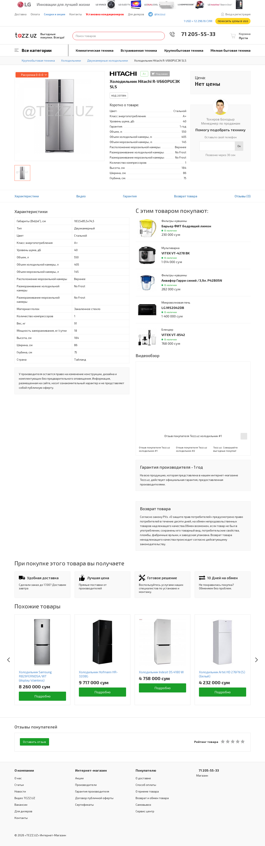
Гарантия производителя (92, 790)
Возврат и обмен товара (152, 797)
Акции (79, 777)
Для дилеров (136, 14)
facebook (176, 14)
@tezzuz (159, 14)
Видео (81, 196)
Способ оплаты (146, 784)
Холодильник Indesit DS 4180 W (161, 672)
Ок (239, 146)
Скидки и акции (54, 14)
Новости (20, 790)
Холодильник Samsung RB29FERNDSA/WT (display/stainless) (35, 676)
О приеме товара (147, 790)
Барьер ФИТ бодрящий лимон (186, 226)
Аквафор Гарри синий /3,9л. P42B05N (191, 280)
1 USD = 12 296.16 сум (198, 21)
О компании (24, 770)
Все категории (37, 50)
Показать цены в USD (233, 21)
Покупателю (146, 770)
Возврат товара (185, 196)
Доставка (20, 14)
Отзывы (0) (243, 196)
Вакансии (20, 804)
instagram (188, 14)
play (182, 14)
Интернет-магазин (91, 770)
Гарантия (130, 196)
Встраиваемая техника (139, 50)
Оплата (35, 14)
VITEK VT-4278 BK (175, 253)
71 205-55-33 (195, 34)
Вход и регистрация (238, 14)
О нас (18, 777)
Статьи (19, 784)
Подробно (42, 696)
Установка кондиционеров (105, 14)
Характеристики (26, 196)
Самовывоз (143, 804)
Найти (161, 36)
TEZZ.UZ (25, 35)
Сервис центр (145, 810)
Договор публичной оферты (94, 797)
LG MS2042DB (172, 308)
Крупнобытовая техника (183, 50)
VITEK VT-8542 (173, 335)
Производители (86, 784)
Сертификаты (84, 804)
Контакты (75, 14)
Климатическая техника (94, 50)
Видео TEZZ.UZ (24, 797)
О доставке (143, 777)
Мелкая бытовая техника (231, 50)
